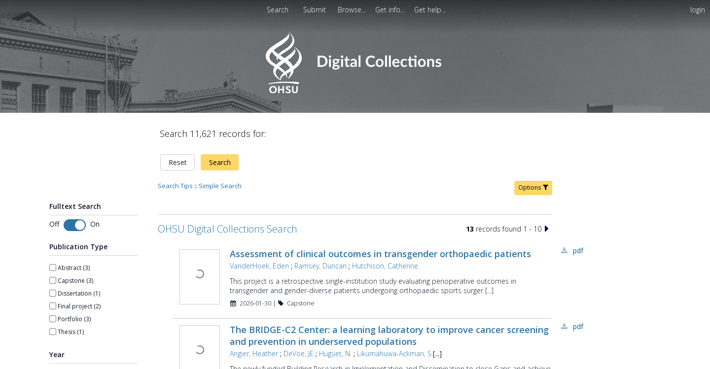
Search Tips (175, 185)
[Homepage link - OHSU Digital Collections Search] (355, 91)
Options (533, 187)
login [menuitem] (697, 9)
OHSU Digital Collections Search (227, 228)
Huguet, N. (335, 353)
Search (220, 162)
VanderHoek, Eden (259, 265)
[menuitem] (315, 9)
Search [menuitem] (277, 9)
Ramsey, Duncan (320, 265)
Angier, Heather (254, 353)
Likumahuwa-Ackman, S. (395, 353)
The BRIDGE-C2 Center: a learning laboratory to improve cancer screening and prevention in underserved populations (389, 335)
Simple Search (220, 185)
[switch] (75, 225)
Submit (315, 9)
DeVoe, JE (299, 353)
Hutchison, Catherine (385, 265)
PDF (578, 250)
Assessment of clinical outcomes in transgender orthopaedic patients (380, 254)
